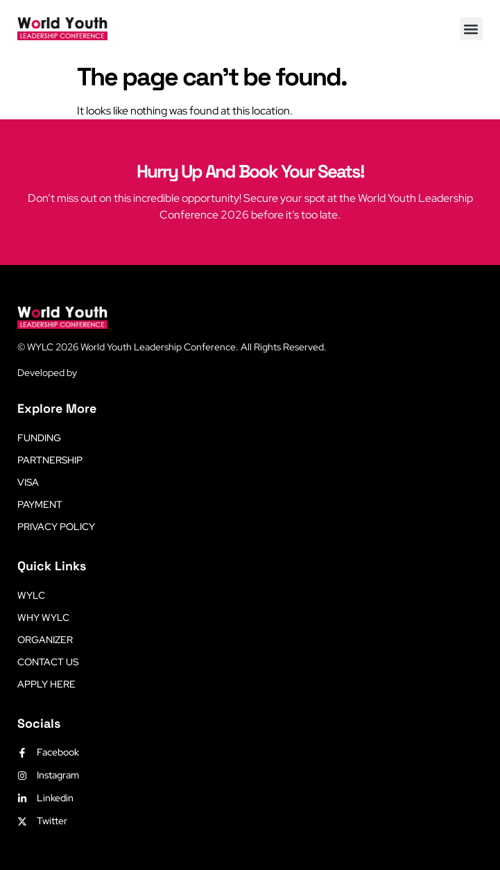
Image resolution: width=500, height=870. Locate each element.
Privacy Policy (56, 526)
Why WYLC (43, 617)
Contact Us (47, 662)
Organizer (45, 639)
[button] (471, 28)
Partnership (50, 460)
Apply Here (46, 684)
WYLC (31, 595)
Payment (39, 504)
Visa (28, 482)
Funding (39, 438)
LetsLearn (101, 372)
